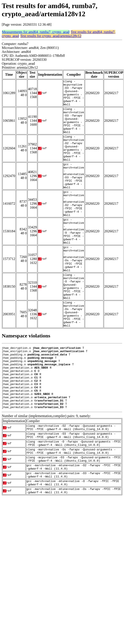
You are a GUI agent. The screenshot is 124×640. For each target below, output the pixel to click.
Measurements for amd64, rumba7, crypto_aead (35, 32)
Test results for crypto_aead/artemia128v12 (50, 36)
